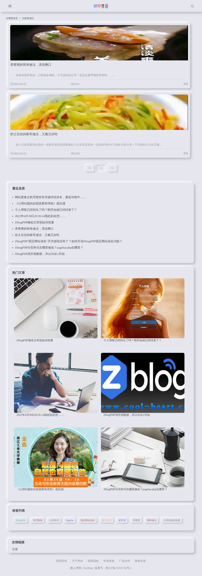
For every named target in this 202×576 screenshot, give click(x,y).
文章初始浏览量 (172, 520)
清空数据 (37, 520)
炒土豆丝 (106, 520)
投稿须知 (93, 560)
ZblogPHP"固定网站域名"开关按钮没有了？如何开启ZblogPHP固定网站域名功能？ (68, 241)
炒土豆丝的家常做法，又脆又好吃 (37, 235)
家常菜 (122, 520)
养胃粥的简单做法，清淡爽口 (34, 228)
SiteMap (88, 568)
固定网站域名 (88, 520)
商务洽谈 (140, 560)
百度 (15, 549)
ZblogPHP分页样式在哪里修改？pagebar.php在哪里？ (49, 247)
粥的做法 (151, 520)
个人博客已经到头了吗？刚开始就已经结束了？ (46, 209)
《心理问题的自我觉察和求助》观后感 (40, 203)
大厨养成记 (28, 18)
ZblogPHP (21, 520)
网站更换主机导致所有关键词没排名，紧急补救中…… (50, 197)
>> (112, 168)
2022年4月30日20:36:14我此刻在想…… (40, 216)
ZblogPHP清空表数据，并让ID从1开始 (40, 253)
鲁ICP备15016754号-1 (119, 568)
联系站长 (61, 560)
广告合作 (124, 560)
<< (89, 168)
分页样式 (54, 520)
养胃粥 (136, 520)
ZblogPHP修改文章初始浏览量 (34, 222)
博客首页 (13, 18)
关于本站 (77, 560)
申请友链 (108, 560)
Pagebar (70, 520)
